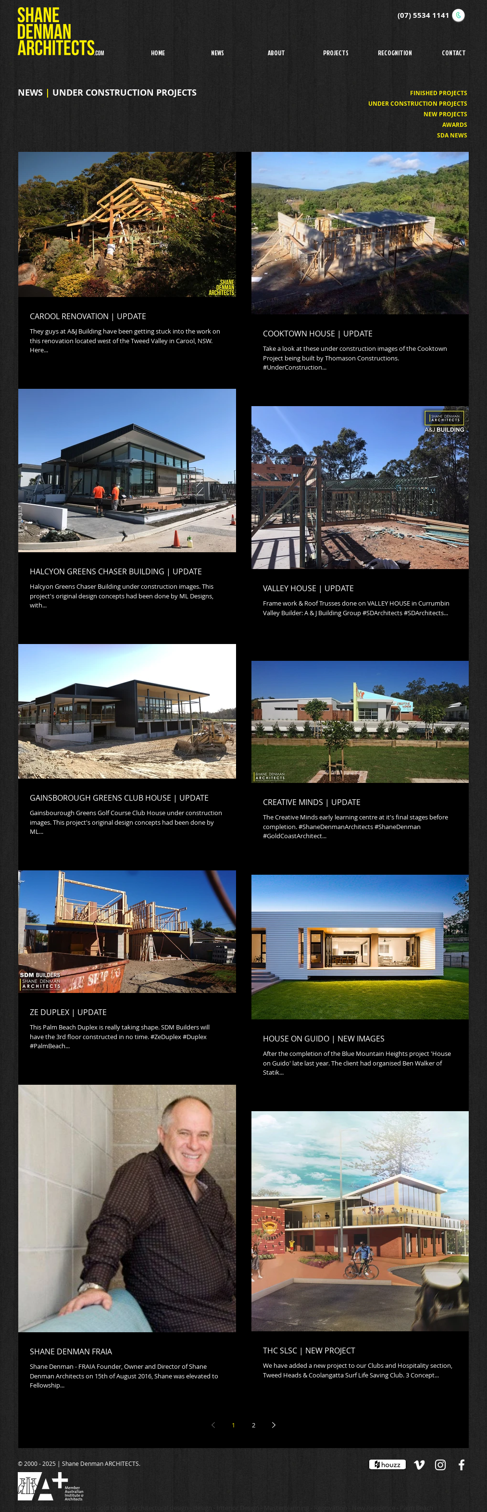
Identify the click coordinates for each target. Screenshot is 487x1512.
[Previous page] (213, 1425)
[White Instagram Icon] (440, 1465)
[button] (335, 52)
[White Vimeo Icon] (419, 1465)
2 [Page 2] (253, 1425)
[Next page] (273, 1425)
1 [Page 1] (233, 1425)
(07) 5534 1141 (424, 15)
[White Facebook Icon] (461, 1465)
